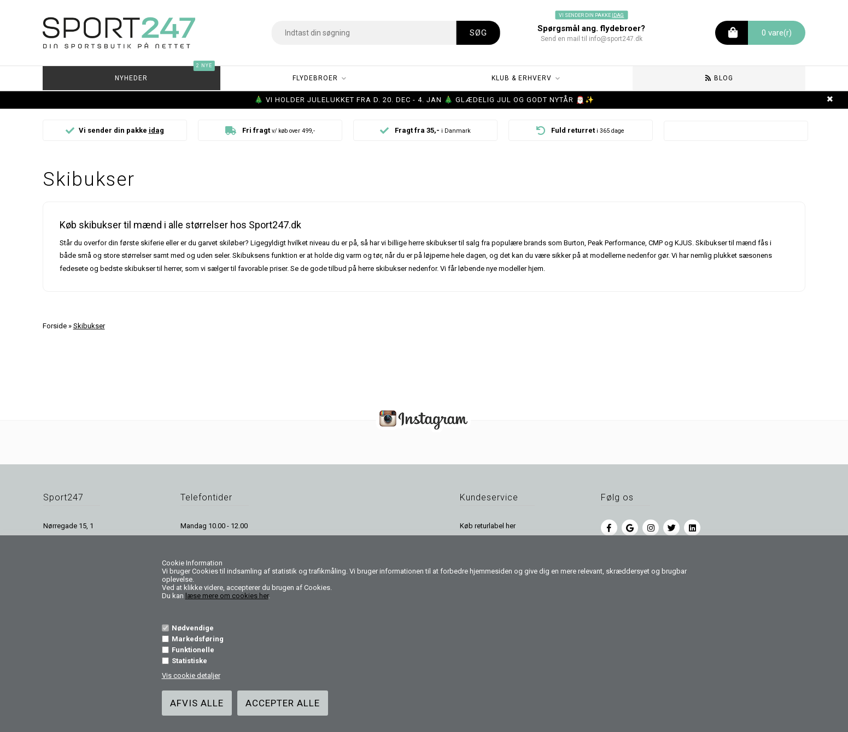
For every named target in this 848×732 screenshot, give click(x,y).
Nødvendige (193, 628)
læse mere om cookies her (226, 596)
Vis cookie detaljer (191, 675)
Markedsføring (198, 639)
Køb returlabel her (488, 526)
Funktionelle (193, 650)
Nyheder (164, 74)
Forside (55, 326)
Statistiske (189, 661)
